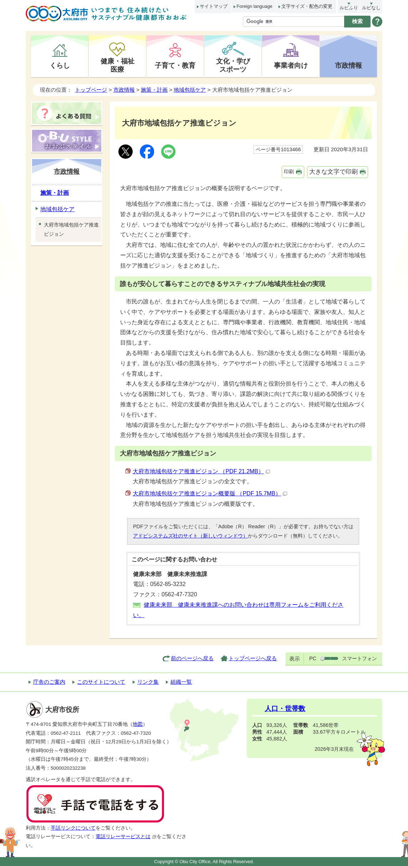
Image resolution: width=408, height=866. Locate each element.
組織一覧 (181, 682)
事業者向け (291, 65)
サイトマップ (214, 6)
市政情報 (348, 65)
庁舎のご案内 (49, 682)
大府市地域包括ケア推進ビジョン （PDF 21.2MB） (201, 471)
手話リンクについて (73, 828)
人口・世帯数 (285, 708)
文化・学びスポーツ (233, 65)
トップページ (91, 90)
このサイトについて (101, 682)
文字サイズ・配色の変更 (306, 6)
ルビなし (371, 7)
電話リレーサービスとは (126, 836)
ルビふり (349, 7)
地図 (138, 724)
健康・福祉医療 (117, 65)
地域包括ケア (190, 90)
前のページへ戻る (192, 658)
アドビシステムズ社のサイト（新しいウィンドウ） (190, 536)
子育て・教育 (175, 65)
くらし (60, 65)
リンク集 (148, 682)
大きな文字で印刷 (333, 171)
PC (312, 658)
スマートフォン (359, 658)
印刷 (289, 171)
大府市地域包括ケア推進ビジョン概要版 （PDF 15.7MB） (210, 493)
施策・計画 (154, 90)
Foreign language (254, 6)
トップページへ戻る (253, 658)
